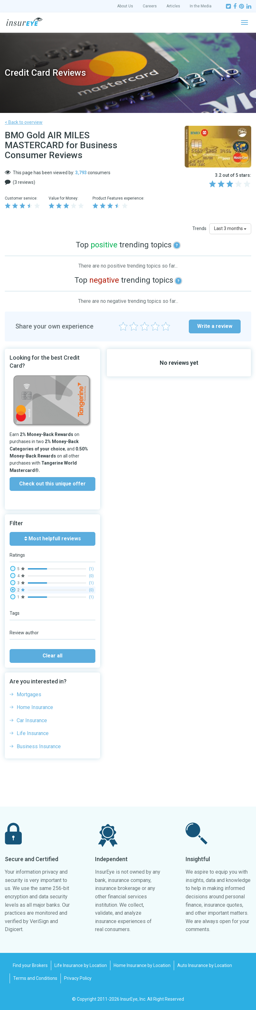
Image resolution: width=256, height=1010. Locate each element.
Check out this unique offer (52, 484)
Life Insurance (33, 733)
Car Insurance (32, 720)
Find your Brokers (30, 965)
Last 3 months (230, 228)
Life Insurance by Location (80, 965)
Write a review (214, 326)
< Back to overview (24, 122)
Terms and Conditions (35, 978)
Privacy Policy (78, 978)
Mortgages (29, 694)
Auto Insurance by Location (204, 965)
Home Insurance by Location (142, 965)
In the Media (201, 6)
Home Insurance (35, 707)
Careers (150, 6)
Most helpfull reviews (52, 538)
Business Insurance (39, 746)
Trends (199, 228)
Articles (173, 6)
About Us (125, 6)
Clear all (52, 656)
